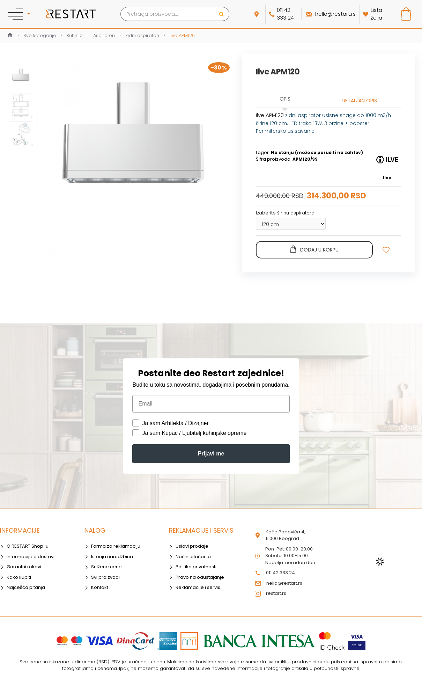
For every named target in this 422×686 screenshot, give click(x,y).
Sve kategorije (39, 35)
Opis (285, 98)
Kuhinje (75, 35)
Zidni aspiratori (142, 35)
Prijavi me (211, 454)
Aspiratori (104, 35)
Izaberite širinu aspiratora (285, 213)
